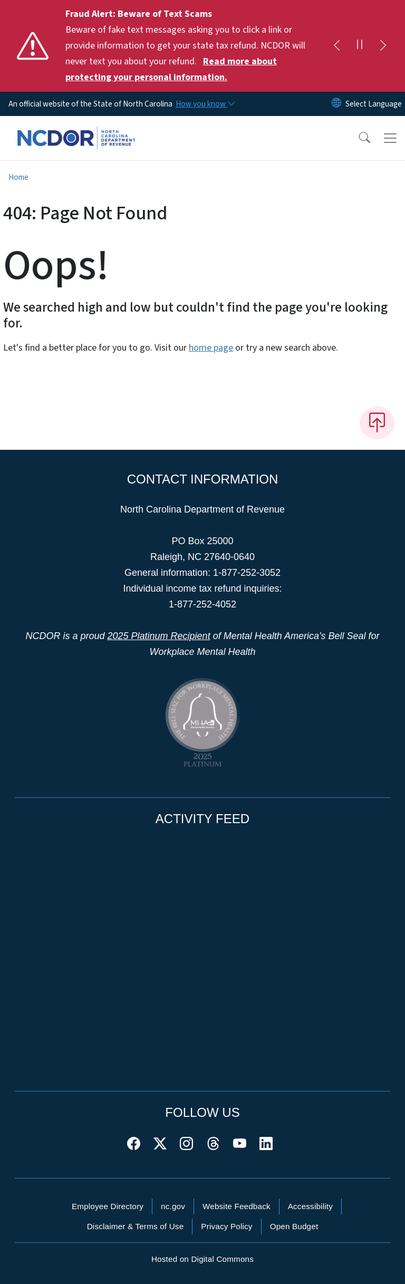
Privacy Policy (226, 1226)
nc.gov (173, 1206)
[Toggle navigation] (390, 138)
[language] (373, 104)
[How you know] (204, 104)
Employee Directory (107, 1206)
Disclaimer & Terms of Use (135, 1226)
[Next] (382, 46)
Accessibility (310, 1206)
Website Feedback (236, 1206)
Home (18, 177)
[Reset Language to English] (336, 104)
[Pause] (359, 46)
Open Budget (294, 1226)
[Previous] (336, 46)
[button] (357, 138)
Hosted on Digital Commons (202, 1258)
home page (211, 347)
